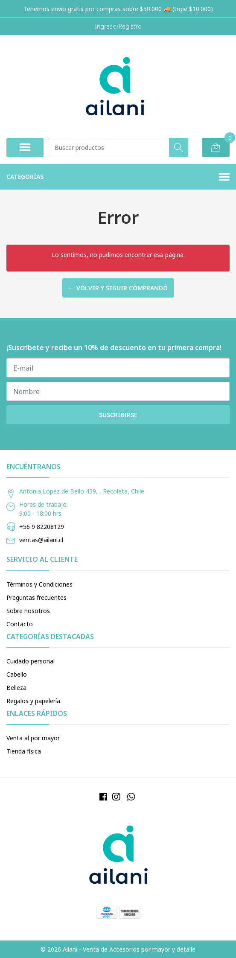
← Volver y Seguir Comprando (118, 288)
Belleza (16, 687)
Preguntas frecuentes (36, 597)
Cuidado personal (30, 661)
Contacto (19, 624)
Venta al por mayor (33, 738)
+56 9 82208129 (41, 527)
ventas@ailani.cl (41, 540)
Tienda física (23, 751)
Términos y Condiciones (39, 584)
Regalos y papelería (33, 701)
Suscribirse (118, 415)
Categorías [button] (118, 177)
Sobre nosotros (28, 611)
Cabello (16, 674)
